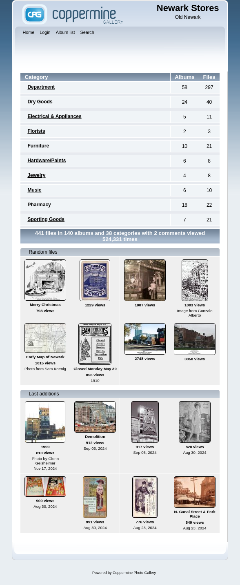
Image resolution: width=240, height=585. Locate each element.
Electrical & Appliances (54, 116)
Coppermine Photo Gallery (134, 573)
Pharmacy (39, 205)
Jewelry (36, 175)
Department (41, 87)
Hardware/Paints (46, 160)
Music (34, 190)
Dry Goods (39, 102)
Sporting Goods (45, 219)
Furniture (38, 146)
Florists (36, 131)
